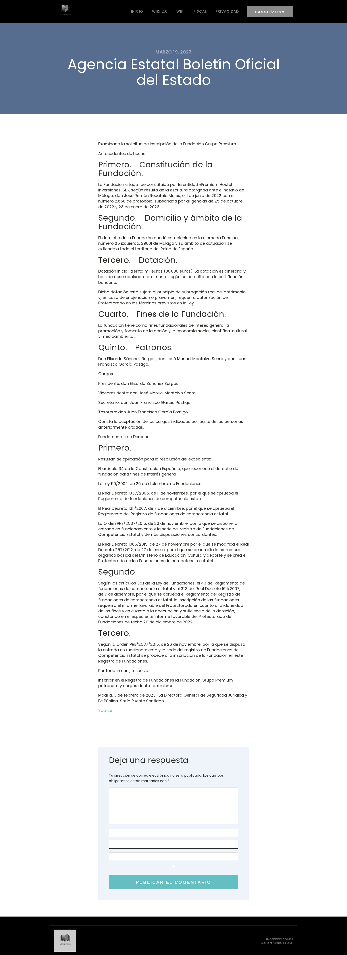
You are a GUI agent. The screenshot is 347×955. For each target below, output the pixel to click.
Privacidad (227, 11)
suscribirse (270, 11)
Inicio (137, 11)
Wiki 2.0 (160, 11)
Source (105, 709)
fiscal (200, 11)
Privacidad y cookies (279, 938)
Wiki (180, 11)
